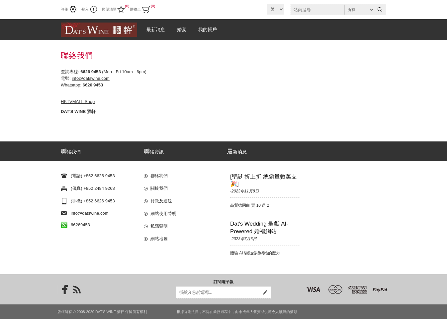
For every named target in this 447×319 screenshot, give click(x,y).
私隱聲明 (159, 226)
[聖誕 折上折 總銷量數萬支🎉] (263, 180)
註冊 (64, 9)
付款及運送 (161, 200)
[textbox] (332, 9)
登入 (85, 9)
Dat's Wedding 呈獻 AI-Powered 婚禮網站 (259, 228)
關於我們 (159, 188)
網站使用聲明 (163, 213)
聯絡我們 (159, 175)
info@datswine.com (91, 78)
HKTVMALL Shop (78, 101)
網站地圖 (159, 238)
